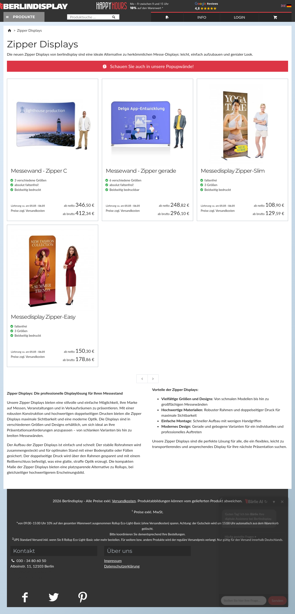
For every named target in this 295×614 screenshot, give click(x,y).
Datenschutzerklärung (122, 566)
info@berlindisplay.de (30, 571)
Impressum (113, 560)
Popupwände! (147, 66)
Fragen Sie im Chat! (270, 604)
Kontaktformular (26, 577)
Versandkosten (124, 501)
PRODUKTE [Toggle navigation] (20, 17)
